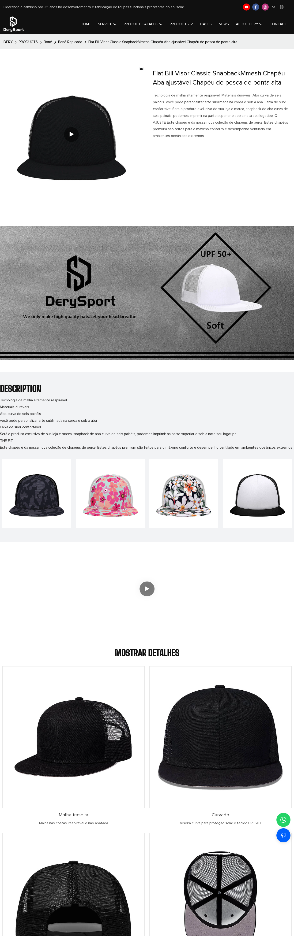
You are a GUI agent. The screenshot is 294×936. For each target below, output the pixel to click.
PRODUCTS (28, 42)
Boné (48, 42)
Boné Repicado (70, 42)
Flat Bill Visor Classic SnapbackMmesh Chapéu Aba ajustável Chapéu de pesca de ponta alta (162, 42)
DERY (8, 42)
